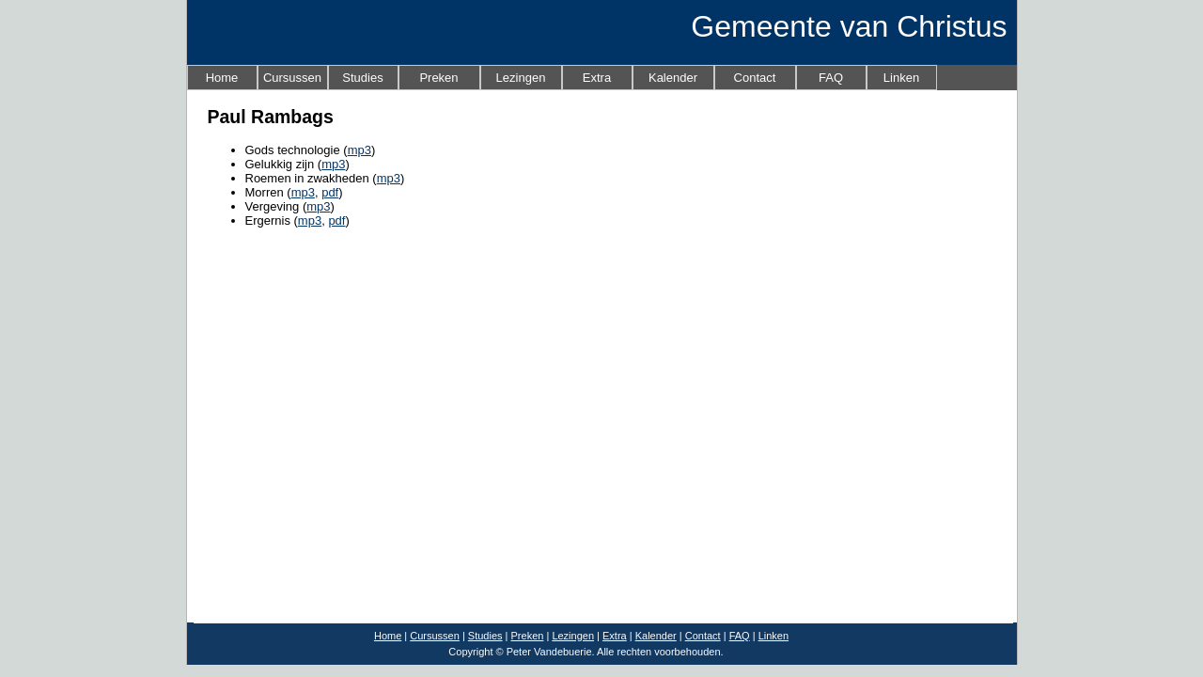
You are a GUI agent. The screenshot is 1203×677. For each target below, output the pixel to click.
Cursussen (292, 78)
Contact (755, 78)
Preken (438, 78)
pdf (329, 192)
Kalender (672, 78)
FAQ (831, 78)
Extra (597, 78)
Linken (901, 78)
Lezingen (521, 78)
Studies (362, 78)
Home (222, 78)
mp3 (359, 150)
